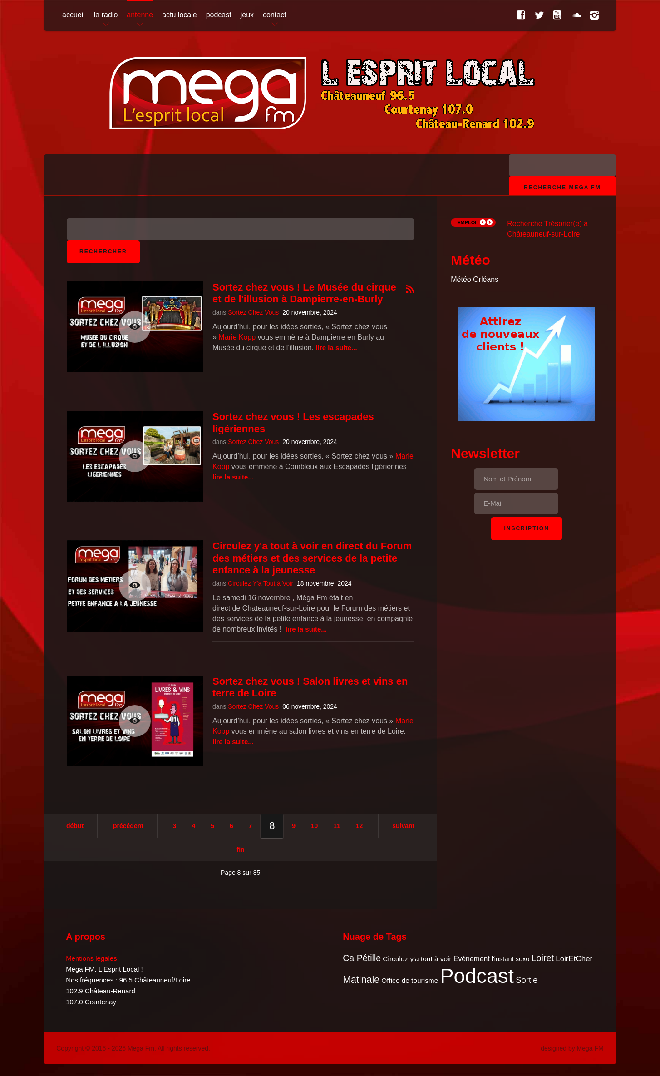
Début (75, 825)
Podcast (477, 975)
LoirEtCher (574, 958)
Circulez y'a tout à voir (417, 958)
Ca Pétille (362, 958)
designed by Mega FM (572, 1048)
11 (336, 825)
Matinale (361, 979)
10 (314, 825)
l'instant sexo (511, 958)
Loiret (543, 958)
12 (359, 825)
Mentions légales (91, 958)
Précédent (128, 825)
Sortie (526, 980)
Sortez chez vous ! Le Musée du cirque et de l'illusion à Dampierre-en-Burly (304, 293)
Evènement (471, 958)
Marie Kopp (237, 337)
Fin (241, 849)
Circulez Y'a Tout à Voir (260, 583)
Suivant (403, 825)
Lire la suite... (336, 347)
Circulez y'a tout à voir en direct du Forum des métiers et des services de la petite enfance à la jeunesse (312, 558)
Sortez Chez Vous (253, 312)
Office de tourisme (409, 980)
